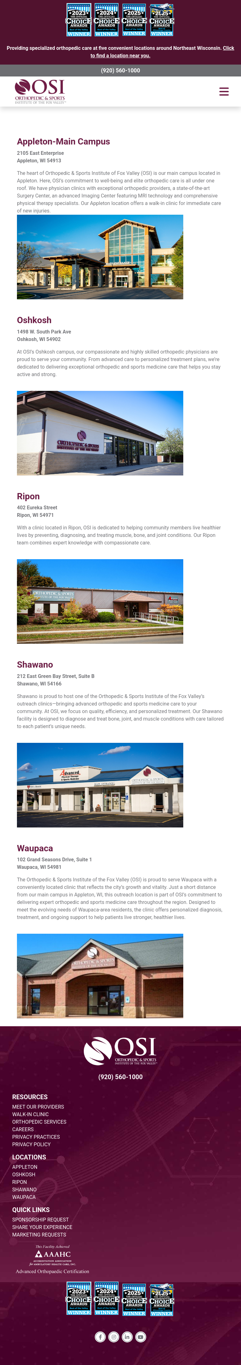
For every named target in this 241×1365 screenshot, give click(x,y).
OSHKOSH (23, 1175)
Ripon (28, 496)
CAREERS (23, 1129)
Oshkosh (34, 320)
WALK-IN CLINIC (30, 1114)
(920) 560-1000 (120, 70)
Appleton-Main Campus (63, 141)
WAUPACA (24, 1197)
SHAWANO (24, 1190)
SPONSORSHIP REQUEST (40, 1220)
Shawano (35, 664)
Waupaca (35, 848)
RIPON (19, 1182)
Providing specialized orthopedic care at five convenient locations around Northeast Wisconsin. (120, 52)
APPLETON (24, 1167)
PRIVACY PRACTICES (36, 1137)
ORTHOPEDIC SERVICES (39, 1122)
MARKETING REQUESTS (39, 1235)
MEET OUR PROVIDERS (38, 1107)
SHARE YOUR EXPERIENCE (42, 1227)
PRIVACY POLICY (31, 1144)
